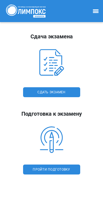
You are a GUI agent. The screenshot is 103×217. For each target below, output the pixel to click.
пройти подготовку (51, 169)
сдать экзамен (51, 92)
